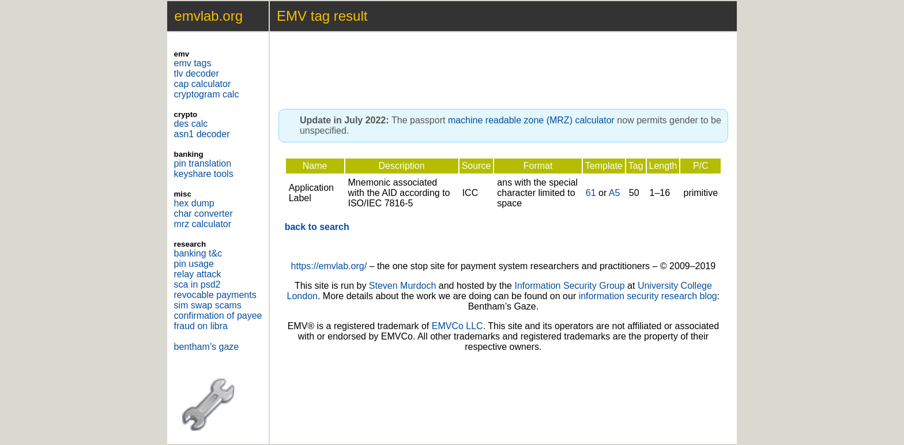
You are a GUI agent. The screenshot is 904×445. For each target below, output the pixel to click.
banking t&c (198, 253)
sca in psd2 (197, 284)
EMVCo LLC (457, 326)
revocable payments (215, 295)
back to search (317, 227)
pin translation (203, 163)
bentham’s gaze (206, 347)
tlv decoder (196, 73)
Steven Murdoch (402, 286)
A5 (614, 193)
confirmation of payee (218, 315)
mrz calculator (203, 224)
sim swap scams (208, 305)
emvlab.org (208, 16)
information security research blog (648, 296)
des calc (191, 124)
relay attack (197, 274)
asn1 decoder (202, 134)
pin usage (194, 264)
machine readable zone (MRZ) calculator (531, 120)
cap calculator (202, 84)
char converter (203, 213)
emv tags (193, 63)
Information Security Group (569, 286)
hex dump (194, 203)
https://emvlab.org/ (329, 266)
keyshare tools (203, 174)
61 (591, 193)
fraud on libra (201, 326)
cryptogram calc (206, 94)
